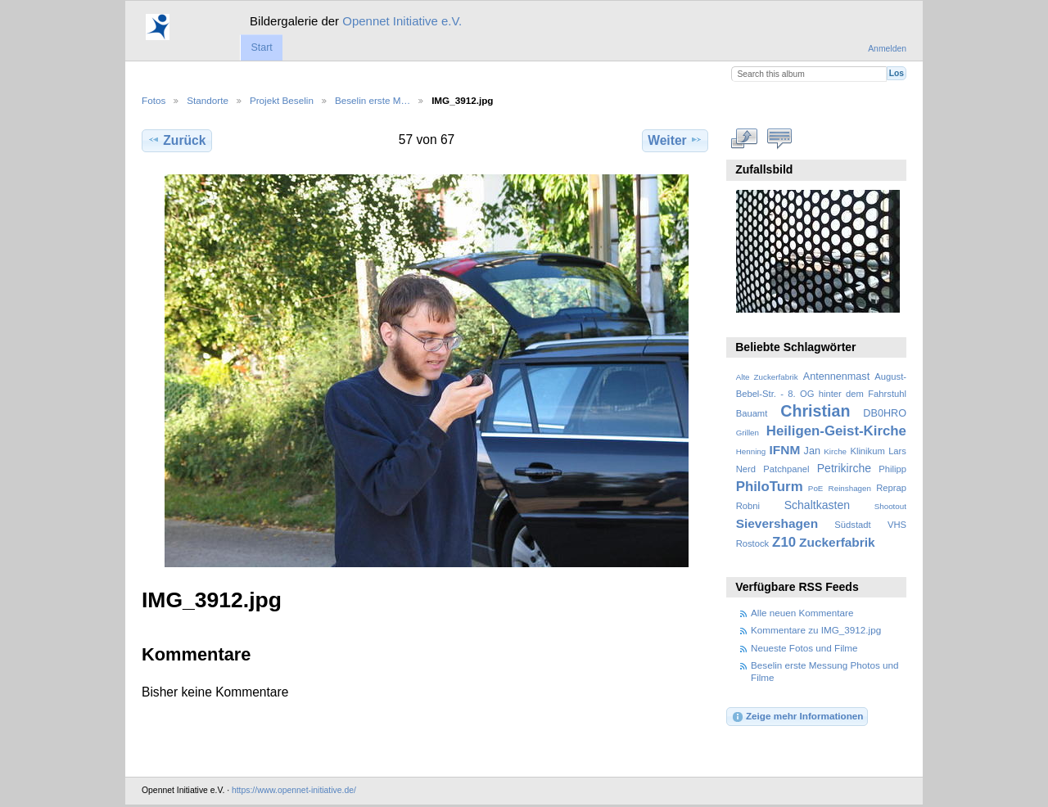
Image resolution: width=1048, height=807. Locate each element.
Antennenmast (836, 376)
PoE (816, 488)
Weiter (675, 140)
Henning (751, 451)
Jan (812, 451)
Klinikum (867, 451)
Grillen (747, 432)
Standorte (207, 100)
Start (261, 47)
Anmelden (887, 48)
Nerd (746, 469)
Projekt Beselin (282, 100)
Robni (748, 506)
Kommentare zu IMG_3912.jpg (816, 629)
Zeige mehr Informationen (797, 717)
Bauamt (752, 413)
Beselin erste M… (372, 100)
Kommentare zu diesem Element (779, 138)
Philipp (892, 469)
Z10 (784, 542)
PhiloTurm (769, 486)
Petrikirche (844, 468)
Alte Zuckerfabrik (767, 376)
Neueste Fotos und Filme (804, 647)
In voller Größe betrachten (744, 138)
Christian (815, 411)
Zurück (176, 140)
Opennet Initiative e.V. (402, 21)
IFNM (785, 450)
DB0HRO (884, 413)
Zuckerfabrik (837, 542)
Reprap (891, 488)
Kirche (835, 451)
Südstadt (852, 525)
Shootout (890, 506)
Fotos (153, 100)
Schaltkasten (817, 505)
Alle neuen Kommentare (802, 612)
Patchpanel (786, 469)
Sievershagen (777, 523)
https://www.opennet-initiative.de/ (294, 790)
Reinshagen (850, 488)
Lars (897, 451)
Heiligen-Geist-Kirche (836, 431)
